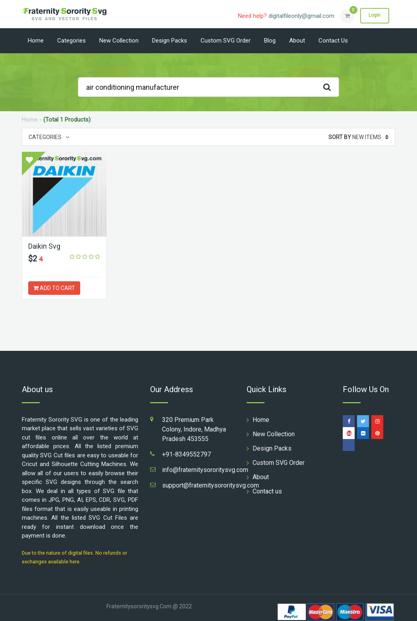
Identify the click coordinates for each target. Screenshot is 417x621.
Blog (270, 40)
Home (36, 40)
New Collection (119, 40)
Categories (71, 40)
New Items (358, 137)
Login (374, 15)
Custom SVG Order (226, 40)
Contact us (333, 40)
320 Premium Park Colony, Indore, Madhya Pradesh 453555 (194, 429)
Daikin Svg (44, 246)
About (297, 40)
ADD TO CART (54, 288)
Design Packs (169, 40)
